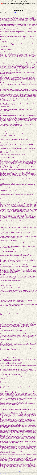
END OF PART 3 (18, 471)
